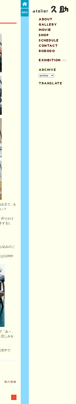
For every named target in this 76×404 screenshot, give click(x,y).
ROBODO (47, 51)
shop (44, 35)
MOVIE (45, 30)
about (46, 19)
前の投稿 (10, 381)
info (25, 12)
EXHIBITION (50, 60)
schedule (49, 40)
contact (48, 46)
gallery (48, 24)
